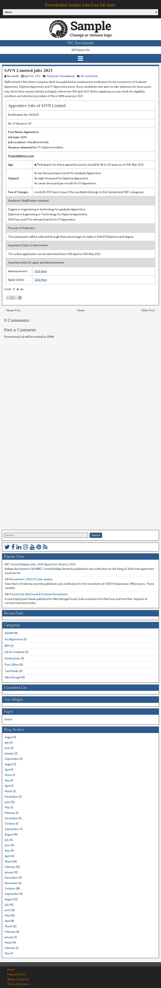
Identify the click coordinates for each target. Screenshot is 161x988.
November (11, 883)
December (11, 796)
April (7, 769)
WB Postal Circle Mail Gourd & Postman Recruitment (36, 594)
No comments (90, 76)
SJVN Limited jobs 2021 (28, 70)
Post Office (11, 664)
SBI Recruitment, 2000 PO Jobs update (29, 579)
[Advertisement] (79, 479)
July (7, 742)
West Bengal (12, 677)
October (10, 823)
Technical (52, 76)
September (12, 758)
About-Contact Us (18, 979)
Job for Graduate (15, 652)
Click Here (40, 271)
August (9, 737)
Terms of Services (18, 984)
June (7, 748)
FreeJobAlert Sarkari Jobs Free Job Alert (80, 5)
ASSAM (9, 633)
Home (81, 310)
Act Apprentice (14, 639)
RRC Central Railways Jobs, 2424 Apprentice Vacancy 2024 (40, 564)
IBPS (7, 645)
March (8, 775)
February (10, 812)
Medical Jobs (12, 658)
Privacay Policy (16, 974)
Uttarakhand (66, 76)
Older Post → (149, 310)
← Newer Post (12, 310)
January (9, 753)
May (7, 780)
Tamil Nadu (11, 671)
